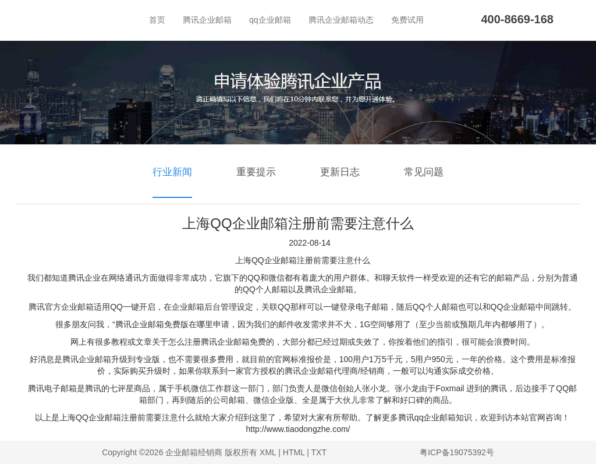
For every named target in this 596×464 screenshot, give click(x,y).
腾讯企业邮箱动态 (341, 19)
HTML (294, 452)
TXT (319, 452)
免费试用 (407, 19)
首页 (157, 19)
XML (268, 452)
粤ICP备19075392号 (457, 452)
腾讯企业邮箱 (207, 19)
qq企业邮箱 (270, 19)
